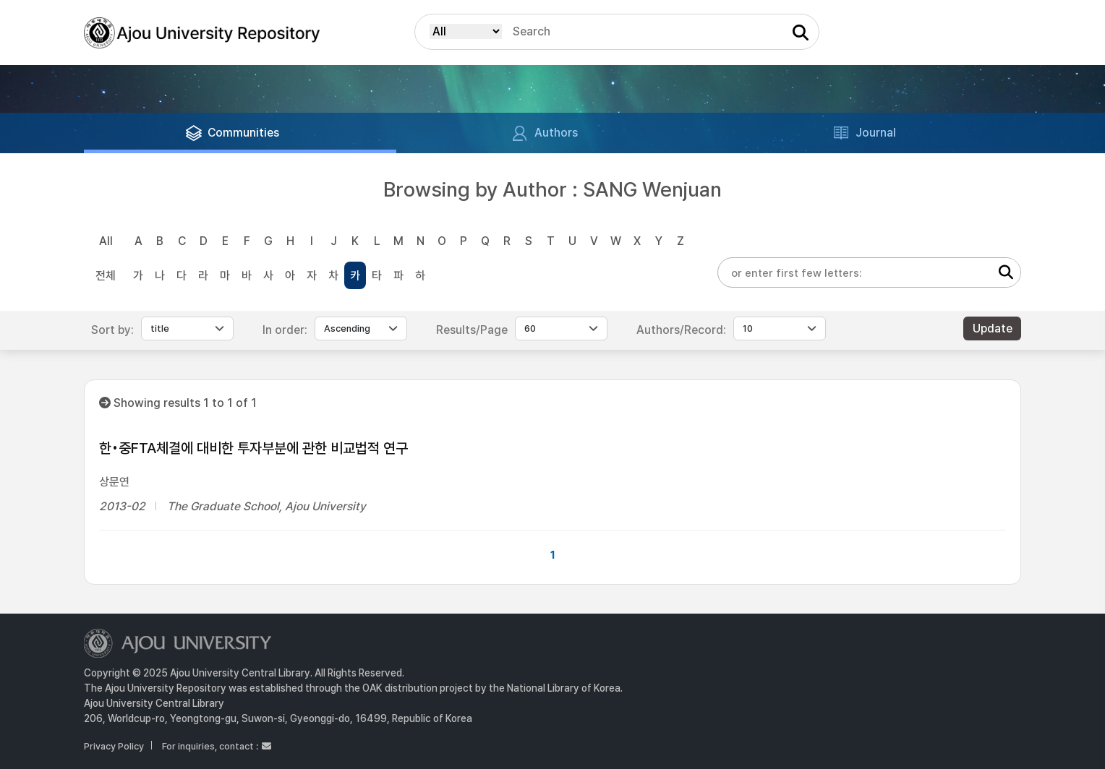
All (106, 241)
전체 (105, 276)
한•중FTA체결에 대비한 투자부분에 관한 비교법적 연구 (253, 448)
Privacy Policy (114, 746)
